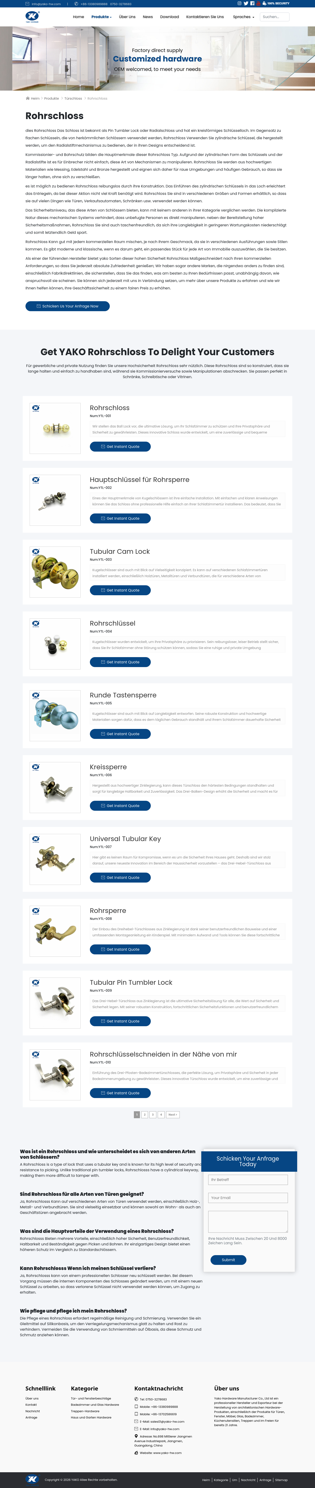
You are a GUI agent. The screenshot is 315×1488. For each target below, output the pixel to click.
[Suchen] (275, 15)
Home (78, 15)
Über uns (127, 15)
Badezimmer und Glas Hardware (95, 1405)
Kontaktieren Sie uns (205, 15)
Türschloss (73, 98)
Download (169, 15)
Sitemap (281, 1480)
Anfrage (31, 1417)
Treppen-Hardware (85, 1411)
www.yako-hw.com (167, 1453)
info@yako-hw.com (46, 4)
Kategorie (221, 1480)
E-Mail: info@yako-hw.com (157, 1429)
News (148, 15)
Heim (35, 98)
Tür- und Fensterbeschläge (91, 1398)
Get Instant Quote (120, 446)
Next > (173, 1115)
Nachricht (32, 1411)
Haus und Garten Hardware (91, 1417)
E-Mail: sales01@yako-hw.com (159, 1422)
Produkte (100, 15)
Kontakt (31, 1405)
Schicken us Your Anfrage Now (67, 306)
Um (234, 1480)
